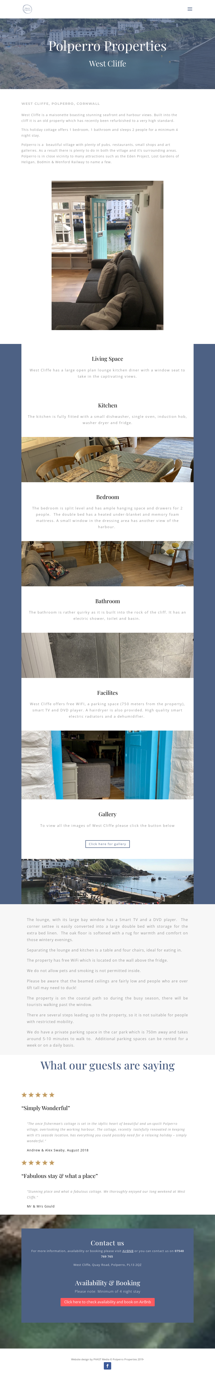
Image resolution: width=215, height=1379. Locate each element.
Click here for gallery (107, 844)
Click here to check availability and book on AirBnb (107, 1301)
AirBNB (128, 1251)
